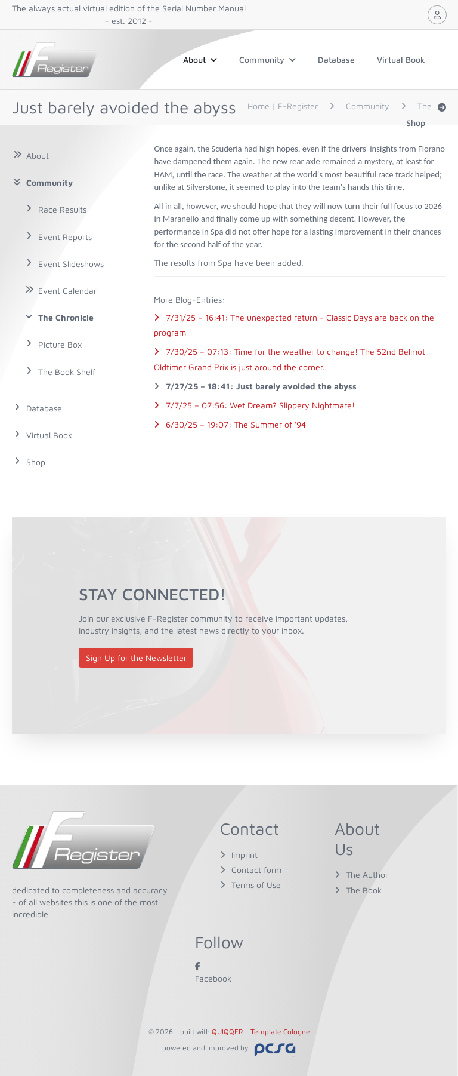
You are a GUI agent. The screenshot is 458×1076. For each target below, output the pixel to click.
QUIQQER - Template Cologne (261, 1031)
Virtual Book (401, 59)
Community (267, 59)
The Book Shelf (66, 372)
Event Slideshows (71, 264)
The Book (364, 890)
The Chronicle (66, 317)
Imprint (244, 855)
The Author (367, 874)
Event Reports (65, 237)
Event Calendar (67, 290)
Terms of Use (256, 885)
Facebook (213, 972)
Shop (415, 123)
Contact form (256, 870)
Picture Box (60, 344)
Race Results (62, 209)
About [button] (200, 59)
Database (336, 59)
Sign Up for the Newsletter (136, 658)
